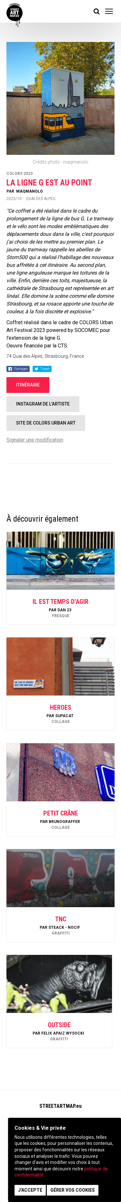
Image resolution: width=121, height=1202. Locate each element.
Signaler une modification (34, 440)
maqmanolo (29, 191)
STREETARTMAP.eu (60, 1106)
